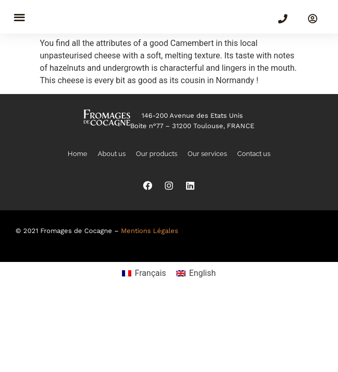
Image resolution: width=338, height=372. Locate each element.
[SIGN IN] (312, 18)
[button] (19, 17)
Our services (207, 154)
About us (112, 154)
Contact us (253, 154)
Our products (156, 154)
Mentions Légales (149, 231)
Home (77, 154)
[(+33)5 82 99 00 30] (282, 18)
